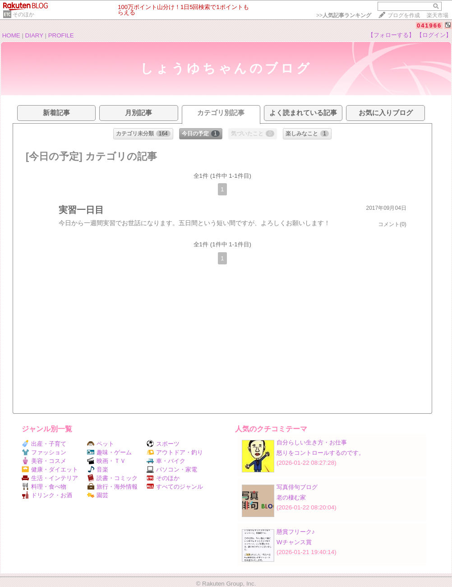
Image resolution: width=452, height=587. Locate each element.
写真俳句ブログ (297, 487)
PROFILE (61, 35)
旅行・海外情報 (112, 486)
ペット (100, 443)
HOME (11, 35)
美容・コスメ (44, 461)
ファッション (44, 452)
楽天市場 (437, 15)
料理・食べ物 (44, 486)
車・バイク (166, 461)
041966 (429, 25)
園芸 (97, 495)
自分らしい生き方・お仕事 (312, 442)
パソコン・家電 (172, 469)
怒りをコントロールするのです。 (320, 452)
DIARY (34, 35)
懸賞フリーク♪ (296, 531)
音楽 (97, 469)
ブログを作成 (403, 15)
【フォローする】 (391, 35)
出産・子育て (44, 443)
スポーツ (163, 443)
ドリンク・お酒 (47, 495)
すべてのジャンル (175, 486)
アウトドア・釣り (175, 452)
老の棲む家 (291, 497)
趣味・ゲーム (109, 452)
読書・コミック (112, 478)
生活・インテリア (50, 478)
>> (343, 15)
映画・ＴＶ (106, 461)
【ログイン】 (434, 35)
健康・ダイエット (50, 469)
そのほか (23, 14)
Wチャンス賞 (294, 542)
